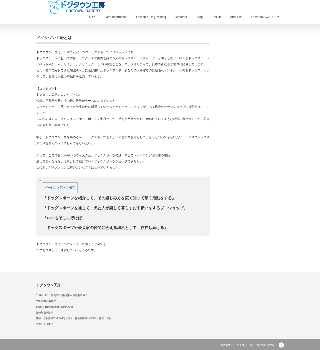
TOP (92, 17)
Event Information (116, 17)
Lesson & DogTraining (151, 17)
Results (216, 17)
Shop (199, 17)
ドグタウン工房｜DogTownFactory (254, 345)
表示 (72, 187)
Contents (181, 17)
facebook (281, 345)
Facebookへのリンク (265, 17)
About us (236, 17)
